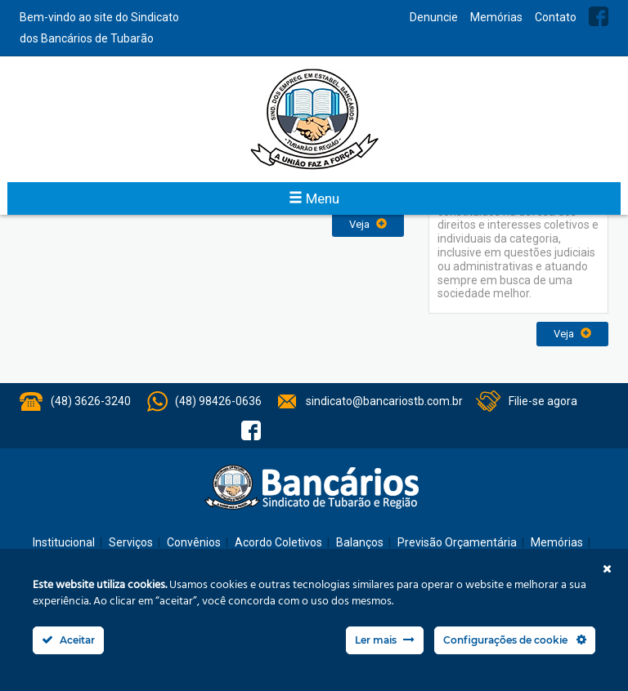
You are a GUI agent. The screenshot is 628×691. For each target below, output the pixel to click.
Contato (555, 17)
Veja (368, 224)
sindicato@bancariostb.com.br (384, 401)
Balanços (360, 542)
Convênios (194, 542)
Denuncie (434, 17)
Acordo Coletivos (278, 542)
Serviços (131, 542)
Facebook (598, 16)
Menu (314, 198)
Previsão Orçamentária (457, 542)
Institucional (64, 542)
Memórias (496, 17)
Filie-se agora (543, 401)
